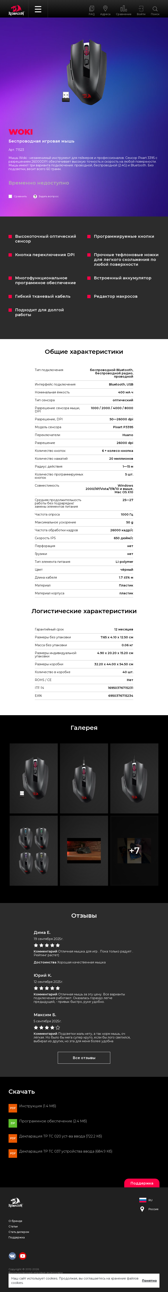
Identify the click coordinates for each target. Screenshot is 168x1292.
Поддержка (17, 1237)
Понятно (149, 1281)
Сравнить (20, 196)
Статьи (13, 1226)
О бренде (15, 1221)
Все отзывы (84, 1058)
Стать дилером (19, 1232)
